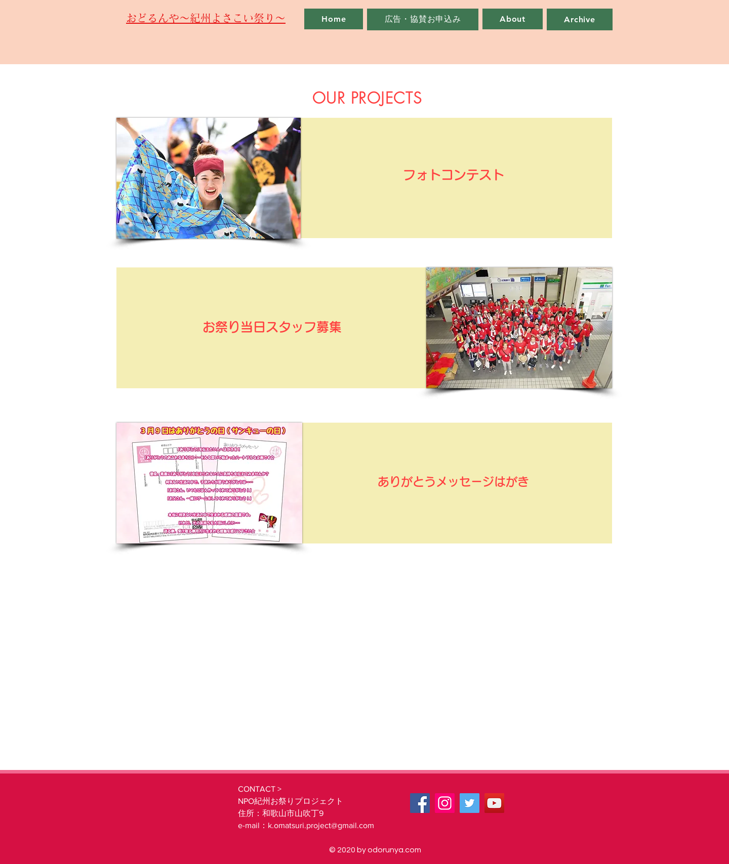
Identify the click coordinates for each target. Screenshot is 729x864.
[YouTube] (494, 803)
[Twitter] (469, 803)
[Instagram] (445, 803)
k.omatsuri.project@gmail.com (321, 825)
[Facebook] (420, 803)
